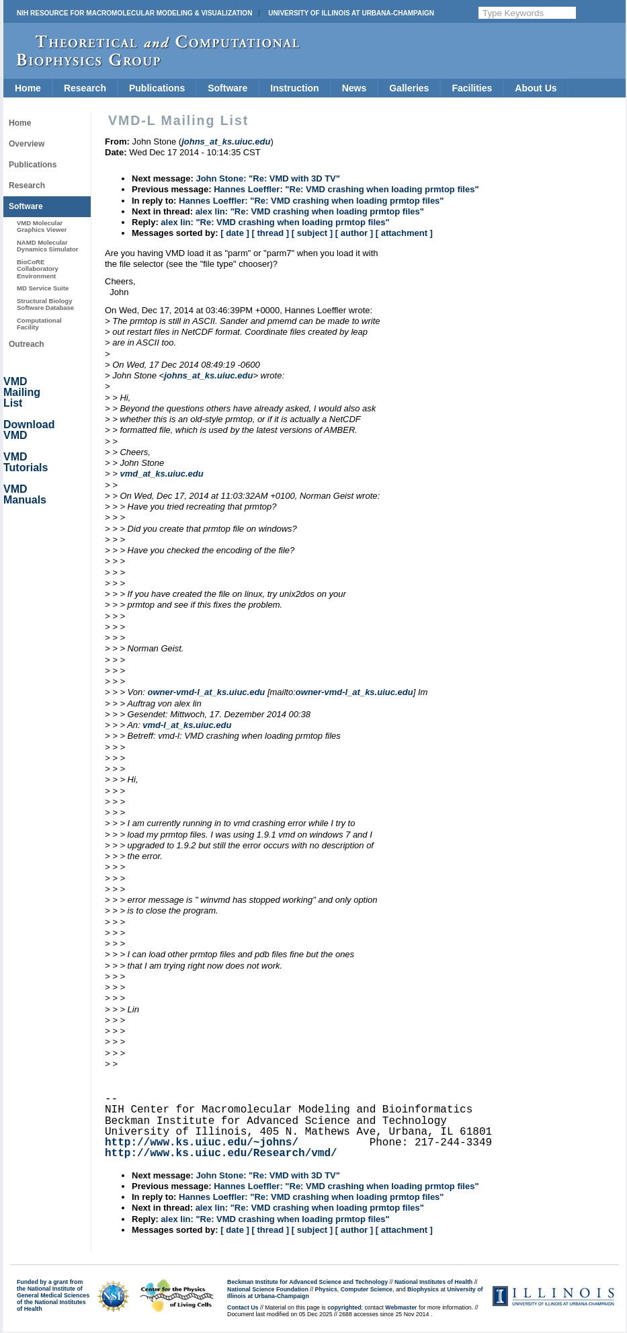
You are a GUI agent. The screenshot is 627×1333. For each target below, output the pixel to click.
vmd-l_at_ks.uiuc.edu (186, 725)
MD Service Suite (43, 288)
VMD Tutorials (25, 462)
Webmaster (401, 1307)
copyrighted (344, 1307)
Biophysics (423, 1289)
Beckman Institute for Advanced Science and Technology (307, 1282)
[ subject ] (312, 233)
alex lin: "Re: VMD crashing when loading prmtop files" (310, 211)
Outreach (26, 344)
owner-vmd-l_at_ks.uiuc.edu (206, 692)
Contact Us (242, 1307)
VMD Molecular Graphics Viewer (42, 226)
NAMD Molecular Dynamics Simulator (48, 246)
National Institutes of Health (433, 1282)
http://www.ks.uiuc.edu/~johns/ (201, 1142)
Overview (26, 144)
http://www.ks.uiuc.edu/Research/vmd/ (221, 1153)
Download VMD (28, 430)
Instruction (294, 88)
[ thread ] (270, 233)
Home (28, 88)
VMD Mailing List (21, 392)
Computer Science (366, 1289)
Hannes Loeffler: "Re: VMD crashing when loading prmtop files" (346, 189)
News (354, 88)
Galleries (409, 88)
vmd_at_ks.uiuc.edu (161, 474)
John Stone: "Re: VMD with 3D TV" (268, 178)
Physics (326, 1289)
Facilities (472, 88)
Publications (157, 88)
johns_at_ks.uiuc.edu (208, 375)
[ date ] (234, 233)
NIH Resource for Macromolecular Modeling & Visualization (134, 13)
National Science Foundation (267, 1289)
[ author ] (354, 233)
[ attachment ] (404, 233)
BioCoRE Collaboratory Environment (37, 269)
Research (85, 88)
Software (227, 88)
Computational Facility (39, 324)
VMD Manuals (24, 494)
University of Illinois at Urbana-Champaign (351, 13)
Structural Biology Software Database (45, 304)
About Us (535, 88)
